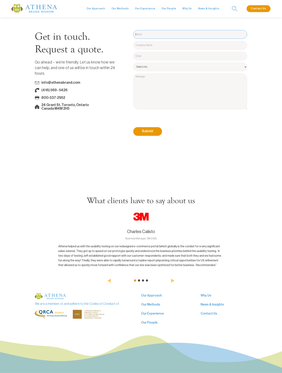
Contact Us (258, 8)
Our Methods (120, 8)
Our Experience (145, 8)
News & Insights (208, 8)
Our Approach (96, 8)
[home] (34, 8)
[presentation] (160, 119)
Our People (169, 8)
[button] (109, 280)
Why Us (187, 8)
